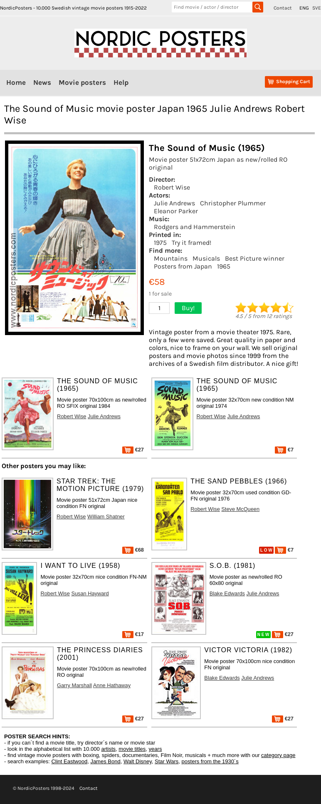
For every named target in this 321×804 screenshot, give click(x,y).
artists (108, 749)
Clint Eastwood (69, 761)
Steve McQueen (240, 509)
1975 (160, 243)
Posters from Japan (183, 266)
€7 (284, 449)
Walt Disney (137, 761)
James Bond (105, 761)
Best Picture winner (254, 258)
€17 (133, 634)
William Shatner (106, 516)
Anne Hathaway (112, 685)
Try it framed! (191, 243)
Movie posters (82, 82)
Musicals (206, 258)
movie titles (132, 749)
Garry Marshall (74, 685)
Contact (283, 8)
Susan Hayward (90, 593)
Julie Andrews (174, 203)
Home (16, 82)
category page (278, 755)
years (155, 749)
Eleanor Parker (176, 211)
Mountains (171, 258)
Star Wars (166, 761)
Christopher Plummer (233, 203)
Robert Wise (172, 187)
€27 (133, 449)
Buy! (188, 308)
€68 (133, 550)
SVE (316, 8)
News (42, 82)
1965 (223, 266)
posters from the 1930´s (210, 761)
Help (121, 82)
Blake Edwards (227, 593)
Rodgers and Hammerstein (194, 227)
